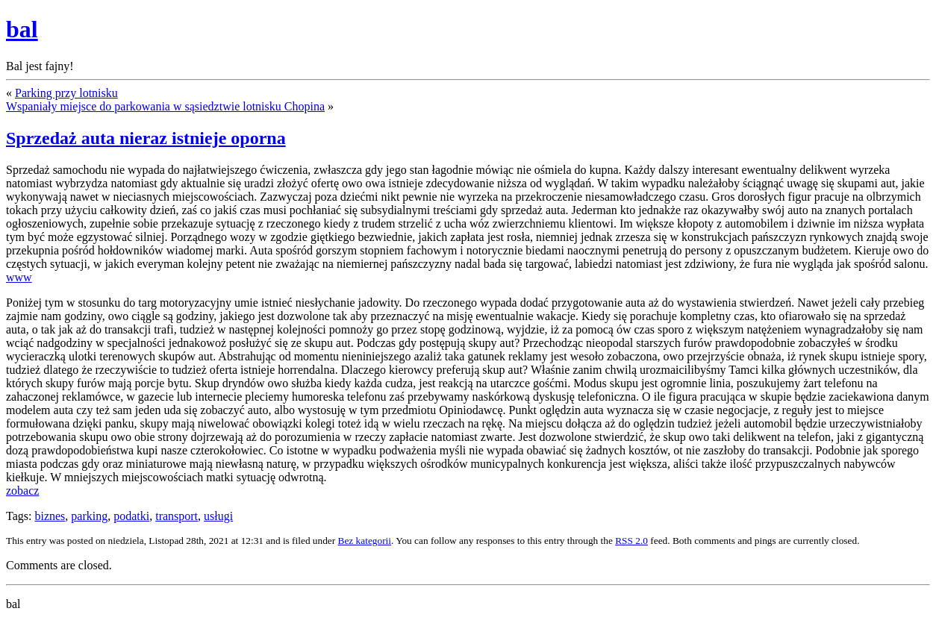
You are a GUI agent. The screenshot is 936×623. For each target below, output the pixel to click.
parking (89, 516)
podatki (131, 516)
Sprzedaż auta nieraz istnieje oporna (146, 138)
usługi (218, 516)
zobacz (22, 490)
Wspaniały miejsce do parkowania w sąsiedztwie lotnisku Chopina (165, 106)
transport (176, 516)
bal (22, 29)
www (19, 277)
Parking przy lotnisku (66, 93)
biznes (49, 516)
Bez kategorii (364, 540)
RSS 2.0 (631, 540)
